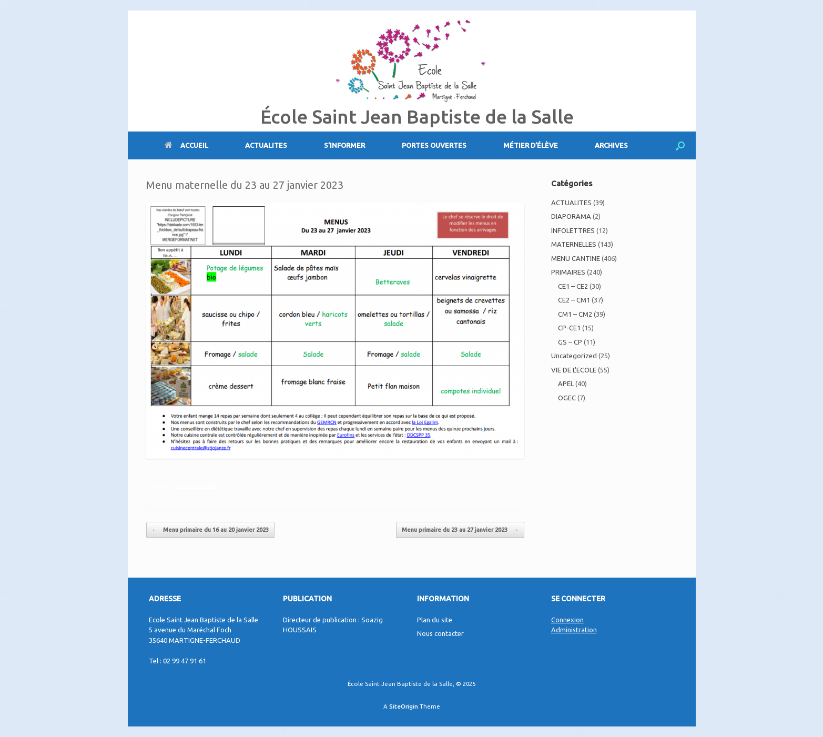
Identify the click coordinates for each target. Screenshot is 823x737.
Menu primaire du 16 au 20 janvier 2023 (210, 530)
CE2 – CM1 (574, 300)
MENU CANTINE (195, 485)
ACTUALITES (266, 145)
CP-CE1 (569, 327)
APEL (566, 383)
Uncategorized (574, 355)
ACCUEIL (186, 145)
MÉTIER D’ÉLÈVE (530, 145)
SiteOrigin (403, 706)
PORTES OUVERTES (434, 145)
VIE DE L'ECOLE (573, 369)
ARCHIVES (611, 145)
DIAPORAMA (571, 216)
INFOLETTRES (573, 230)
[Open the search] (680, 145)
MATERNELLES (573, 244)
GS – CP (570, 342)
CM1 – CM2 (575, 314)
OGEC (567, 397)
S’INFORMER (344, 145)
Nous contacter (440, 633)
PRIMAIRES (568, 272)
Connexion (567, 619)
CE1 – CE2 (573, 286)
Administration (574, 629)
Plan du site (434, 619)
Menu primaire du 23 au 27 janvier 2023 (460, 530)
